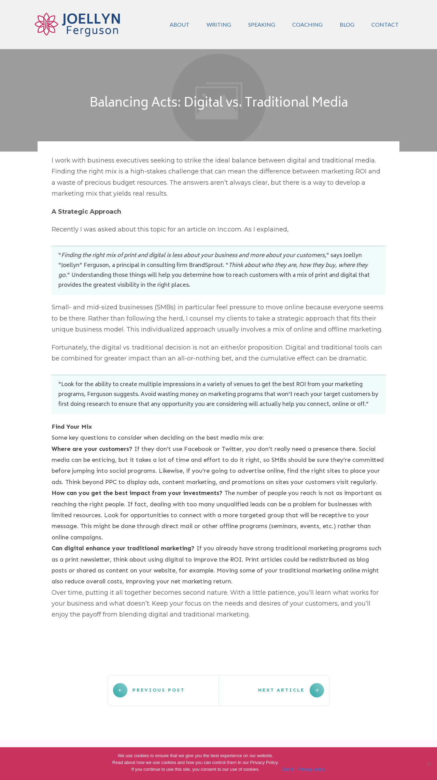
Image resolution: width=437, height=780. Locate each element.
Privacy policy (311, 769)
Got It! (288, 769)
